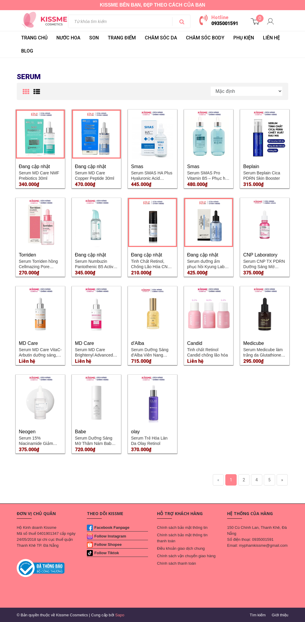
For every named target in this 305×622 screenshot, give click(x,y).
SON (94, 38)
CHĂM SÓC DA (161, 38)
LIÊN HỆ (271, 38)
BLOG (27, 51)
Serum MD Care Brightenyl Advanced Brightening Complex (94, 355)
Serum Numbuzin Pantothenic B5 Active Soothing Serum (95, 266)
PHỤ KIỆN (243, 38)
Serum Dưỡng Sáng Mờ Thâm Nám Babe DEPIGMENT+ (94, 443)
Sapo (119, 615)
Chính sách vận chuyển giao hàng (186, 556)
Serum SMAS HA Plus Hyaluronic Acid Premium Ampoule (151, 178)
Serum (29, 77)
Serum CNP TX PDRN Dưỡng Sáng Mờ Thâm (264, 266)
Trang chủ (34, 38)
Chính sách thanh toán (176, 563)
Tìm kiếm (258, 615)
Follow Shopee (108, 544)
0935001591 (224, 23)
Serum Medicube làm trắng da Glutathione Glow (263, 355)
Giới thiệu (280, 615)
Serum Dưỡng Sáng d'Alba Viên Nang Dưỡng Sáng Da (149, 355)
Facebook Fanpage (112, 527)
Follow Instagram (110, 536)
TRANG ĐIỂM (122, 38)
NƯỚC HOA (68, 38)
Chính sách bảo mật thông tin (182, 527)
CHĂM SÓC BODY (205, 38)
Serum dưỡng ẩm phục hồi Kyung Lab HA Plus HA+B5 (205, 266)
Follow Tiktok (106, 553)
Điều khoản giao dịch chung (181, 548)
